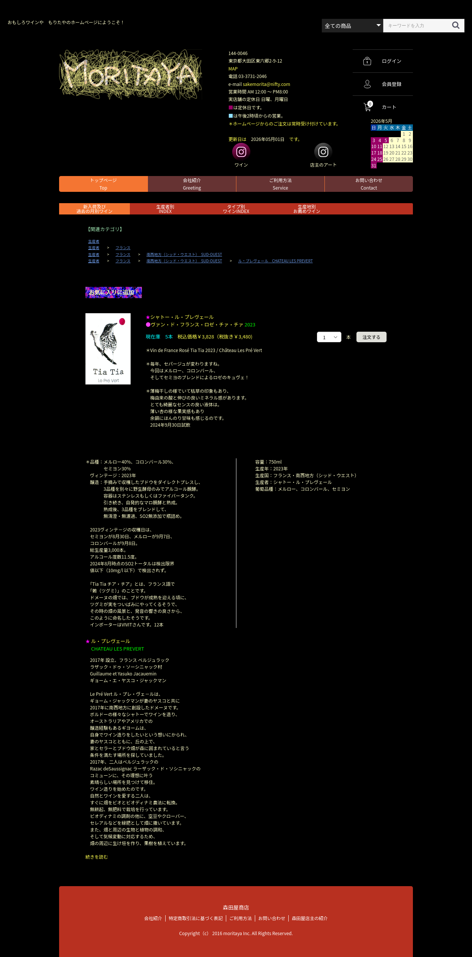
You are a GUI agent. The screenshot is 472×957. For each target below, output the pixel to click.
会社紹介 (192, 184)
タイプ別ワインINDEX (236, 208)
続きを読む (96, 856)
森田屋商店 (236, 907)
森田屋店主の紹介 (310, 917)
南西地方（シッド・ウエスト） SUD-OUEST (184, 254)
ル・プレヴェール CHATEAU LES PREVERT (275, 260)
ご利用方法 (280, 184)
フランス (123, 247)
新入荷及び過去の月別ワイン (94, 208)
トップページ (103, 184)
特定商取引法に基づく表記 (196, 917)
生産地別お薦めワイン (306, 208)
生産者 (93, 241)
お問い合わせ (368, 184)
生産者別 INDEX (165, 208)
